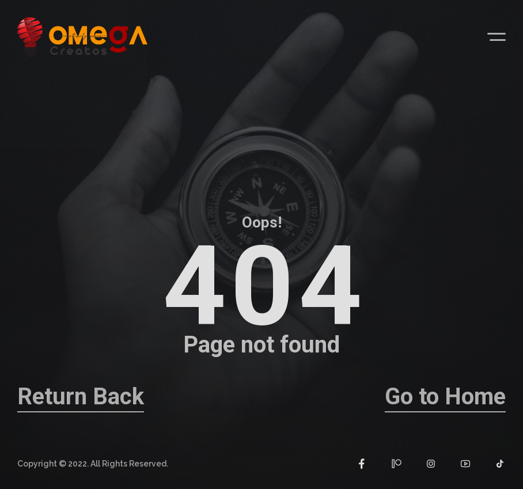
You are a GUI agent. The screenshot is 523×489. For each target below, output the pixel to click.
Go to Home (445, 396)
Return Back (80, 396)
